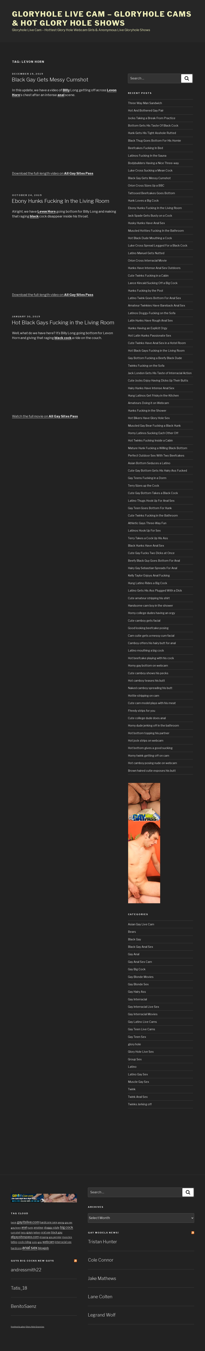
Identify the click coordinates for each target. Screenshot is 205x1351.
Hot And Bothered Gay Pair (146, 110)
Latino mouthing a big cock (146, 650)
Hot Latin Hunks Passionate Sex (149, 335)
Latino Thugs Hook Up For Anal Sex (151, 500)
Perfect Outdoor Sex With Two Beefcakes (156, 455)
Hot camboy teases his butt (146, 680)
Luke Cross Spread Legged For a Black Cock (157, 245)
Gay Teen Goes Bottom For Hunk (150, 508)
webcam (48, 1242)
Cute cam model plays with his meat (152, 703)
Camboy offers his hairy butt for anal (152, 643)
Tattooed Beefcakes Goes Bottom (151, 193)
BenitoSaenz (23, 1306)
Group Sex (135, 1059)
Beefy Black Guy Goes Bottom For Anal (154, 560)
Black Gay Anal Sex (140, 946)
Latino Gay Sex (138, 1074)
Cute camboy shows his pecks (148, 673)
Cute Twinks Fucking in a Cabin (148, 275)
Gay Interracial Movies (143, 1014)
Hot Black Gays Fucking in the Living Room (63, 322)
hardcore (16, 1248)
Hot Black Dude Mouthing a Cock (150, 238)
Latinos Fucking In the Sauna (147, 155)
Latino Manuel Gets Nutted (146, 253)
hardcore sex (48, 1222)
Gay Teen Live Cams (141, 1029)
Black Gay (134, 939)
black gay (56, 1232)
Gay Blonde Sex (138, 984)
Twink (132, 1089)
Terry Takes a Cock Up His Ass (148, 538)
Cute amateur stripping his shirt (149, 598)
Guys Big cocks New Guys (32, 1260)
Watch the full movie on (45, 416)
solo (34, 1242)
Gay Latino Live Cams (142, 1021)
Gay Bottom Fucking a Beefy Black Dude (155, 358)
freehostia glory (18, 1327)
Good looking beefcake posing (148, 628)
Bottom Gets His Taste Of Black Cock (153, 125)
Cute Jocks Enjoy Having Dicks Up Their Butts (158, 380)
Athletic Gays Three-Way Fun (147, 523)
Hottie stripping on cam (143, 695)
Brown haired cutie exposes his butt (152, 770)
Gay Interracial (137, 999)
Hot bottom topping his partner (148, 733)
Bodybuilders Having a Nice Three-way (153, 163)
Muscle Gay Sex (138, 1081)
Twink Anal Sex (138, 1096)
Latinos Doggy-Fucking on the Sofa (151, 313)
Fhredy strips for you (141, 710)
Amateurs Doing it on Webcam (148, 403)
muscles (67, 1237)
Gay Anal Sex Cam (140, 961)
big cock (66, 1227)
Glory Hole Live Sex (141, 1051)
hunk (30, 1227)
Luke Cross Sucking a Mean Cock (150, 170)
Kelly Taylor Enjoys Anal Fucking (149, 575)
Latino (132, 1066)
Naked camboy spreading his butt (150, 688)
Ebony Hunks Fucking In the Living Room (60, 201)
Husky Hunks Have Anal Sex (146, 223)
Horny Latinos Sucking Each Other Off (153, 433)
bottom (36, 1232)
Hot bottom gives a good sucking (150, 748)
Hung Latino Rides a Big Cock (147, 583)
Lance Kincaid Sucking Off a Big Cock (153, 283)
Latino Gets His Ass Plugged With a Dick (155, 590)
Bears (132, 931)
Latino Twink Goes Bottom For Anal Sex (154, 298)
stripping (43, 1237)
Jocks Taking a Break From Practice (151, 118)
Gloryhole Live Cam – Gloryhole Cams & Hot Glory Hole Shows (102, 18)
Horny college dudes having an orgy (151, 613)
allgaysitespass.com (25, 1237)
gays (29, 1232)
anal (24, 1227)
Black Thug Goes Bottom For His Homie (154, 140)
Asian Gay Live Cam (141, 924)
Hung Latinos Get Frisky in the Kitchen (153, 395)
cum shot (15, 1232)
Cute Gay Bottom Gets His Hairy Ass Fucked (157, 470)
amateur (38, 1227)
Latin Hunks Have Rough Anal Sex (150, 320)
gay (40, 1242)
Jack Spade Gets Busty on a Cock (150, 215)
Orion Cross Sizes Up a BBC (146, 185)
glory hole (134, 1044)
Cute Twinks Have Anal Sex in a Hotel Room (157, 343)
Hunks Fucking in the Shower (147, 410)
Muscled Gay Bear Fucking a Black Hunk (154, 425)
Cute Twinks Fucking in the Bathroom (153, 515)
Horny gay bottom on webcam (148, 665)
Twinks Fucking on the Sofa (146, 365)
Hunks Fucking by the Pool (145, 290)
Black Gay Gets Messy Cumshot (50, 79)
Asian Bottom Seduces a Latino (149, 463)
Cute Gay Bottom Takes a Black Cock (153, 493)
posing (61, 1222)
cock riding (24, 1241)
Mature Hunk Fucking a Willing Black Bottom (157, 448)
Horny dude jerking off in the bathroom (153, 725)
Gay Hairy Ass (137, 991)
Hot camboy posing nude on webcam (152, 763)
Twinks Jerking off (140, 1104)
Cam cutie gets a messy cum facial (151, 635)
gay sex (68, 1222)
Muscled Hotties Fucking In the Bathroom (156, 230)
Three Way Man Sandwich (145, 103)
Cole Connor (101, 1260)
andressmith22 (26, 1269)
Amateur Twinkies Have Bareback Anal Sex (156, 305)
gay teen (16, 1227)
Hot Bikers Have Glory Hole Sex (149, 418)
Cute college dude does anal (147, 718)
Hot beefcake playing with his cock (151, 658)
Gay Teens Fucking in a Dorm (147, 478)
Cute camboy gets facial (144, 620)
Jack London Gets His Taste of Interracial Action (160, 373)
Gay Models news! (103, 1232)
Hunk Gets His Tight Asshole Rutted (152, 133)
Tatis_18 (19, 1288)
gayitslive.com (28, 1222)
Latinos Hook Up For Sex (144, 530)
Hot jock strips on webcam (145, 740)
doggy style (51, 1227)
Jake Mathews (102, 1278)
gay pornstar (55, 1237)
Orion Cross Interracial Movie (147, 260)
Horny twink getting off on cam (148, 755)
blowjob (43, 1248)
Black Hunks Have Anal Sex (146, 545)
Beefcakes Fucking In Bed (145, 148)
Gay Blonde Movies (141, 976)
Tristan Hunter (102, 1241)
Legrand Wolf (102, 1315)
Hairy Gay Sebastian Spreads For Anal (152, 568)
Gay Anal (133, 954)
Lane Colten (100, 1296)
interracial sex (63, 1241)
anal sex (29, 1247)
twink (13, 1222)
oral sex (45, 1232)
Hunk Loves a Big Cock (143, 200)
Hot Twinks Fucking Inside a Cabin (150, 440)
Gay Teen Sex (137, 1036)
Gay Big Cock (137, 969)
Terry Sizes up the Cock (143, 485)
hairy (23, 1232)
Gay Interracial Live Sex (143, 1006)
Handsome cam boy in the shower (150, 605)
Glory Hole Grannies (35, 1327)
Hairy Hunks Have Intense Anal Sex (151, 388)
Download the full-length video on (52, 173)
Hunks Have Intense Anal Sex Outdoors (154, 268)
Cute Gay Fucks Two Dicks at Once (151, 553)
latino (14, 1241)
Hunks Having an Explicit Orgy (147, 328)
